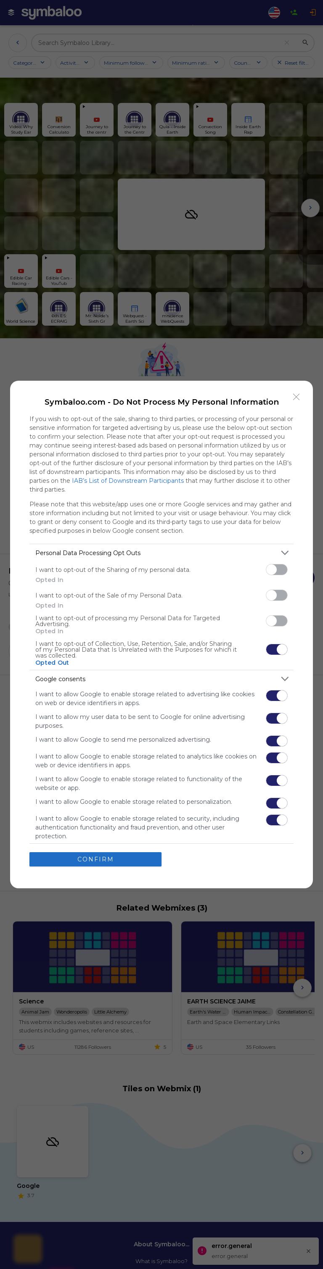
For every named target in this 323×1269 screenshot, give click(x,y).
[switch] (277, 569)
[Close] (296, 397)
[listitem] (161, 552)
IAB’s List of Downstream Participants (128, 480)
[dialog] (161, 634)
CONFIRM (95, 859)
